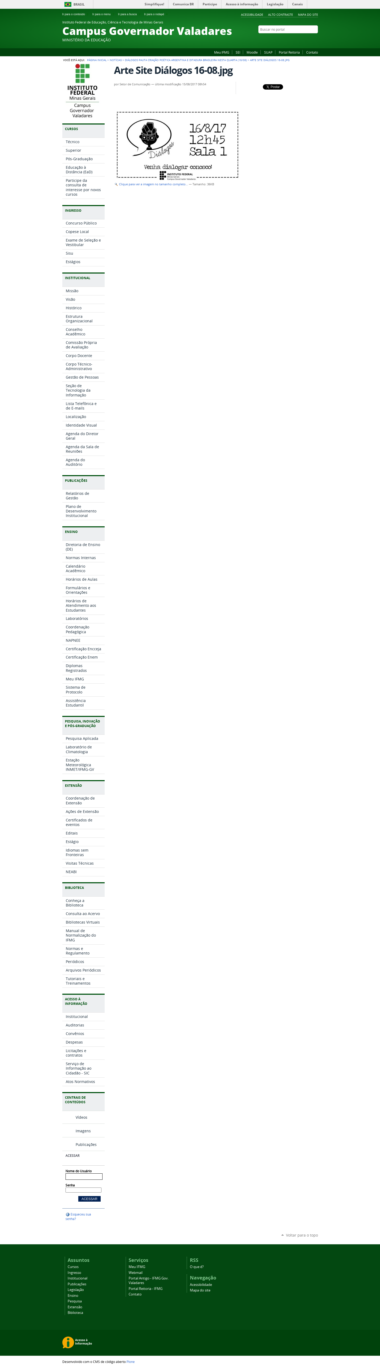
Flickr (295, 39)
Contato (312, 52)
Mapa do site (308, 15)
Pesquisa (75, 1301)
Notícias (116, 60)
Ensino (73, 1295)
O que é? (197, 1267)
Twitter (315, 39)
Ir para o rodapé (156, 14)
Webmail (135, 1272)
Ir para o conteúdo (75, 14)
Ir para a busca (129, 14)
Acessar (72, 1155)
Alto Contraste (280, 15)
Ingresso (74, 1272)
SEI (238, 52)
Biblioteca (75, 1312)
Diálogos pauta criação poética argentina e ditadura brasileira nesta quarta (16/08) (186, 60)
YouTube (308, 39)
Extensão (75, 1307)
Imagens (83, 1130)
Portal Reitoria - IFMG (145, 1288)
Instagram (302, 39)
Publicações (86, 1144)
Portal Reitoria (289, 52)
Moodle (252, 52)
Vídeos (81, 1117)
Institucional (77, 1278)
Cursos (73, 1267)
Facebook (288, 39)
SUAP (268, 52)
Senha (70, 1185)
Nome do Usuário (79, 1171)
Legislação (76, 1289)
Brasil (79, 4)
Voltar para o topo (302, 1235)
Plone (130, 1361)
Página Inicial (97, 60)
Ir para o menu (103, 14)
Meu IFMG (221, 52)
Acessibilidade (252, 15)
